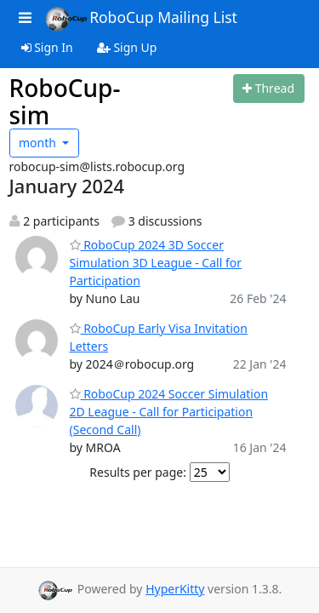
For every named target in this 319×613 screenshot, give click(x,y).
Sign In (47, 47)
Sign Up (127, 47)
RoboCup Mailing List (140, 19)
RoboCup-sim (65, 101)
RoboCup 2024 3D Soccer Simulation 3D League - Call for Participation (156, 263)
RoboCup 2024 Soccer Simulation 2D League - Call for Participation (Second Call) (169, 412)
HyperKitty (174, 589)
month (39, 143)
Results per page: (137, 472)
